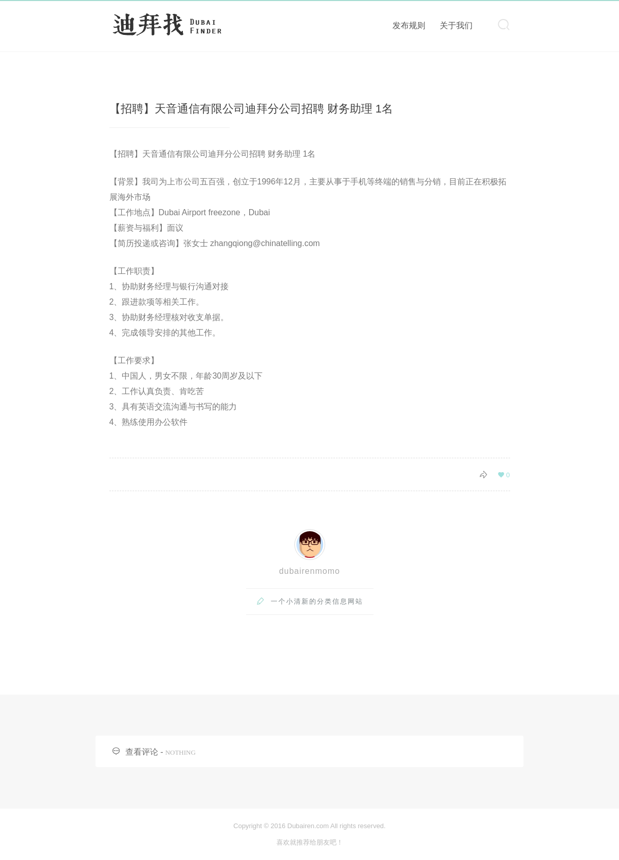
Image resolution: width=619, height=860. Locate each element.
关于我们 (456, 25)
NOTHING (180, 752)
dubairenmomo (309, 571)
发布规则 (408, 25)
